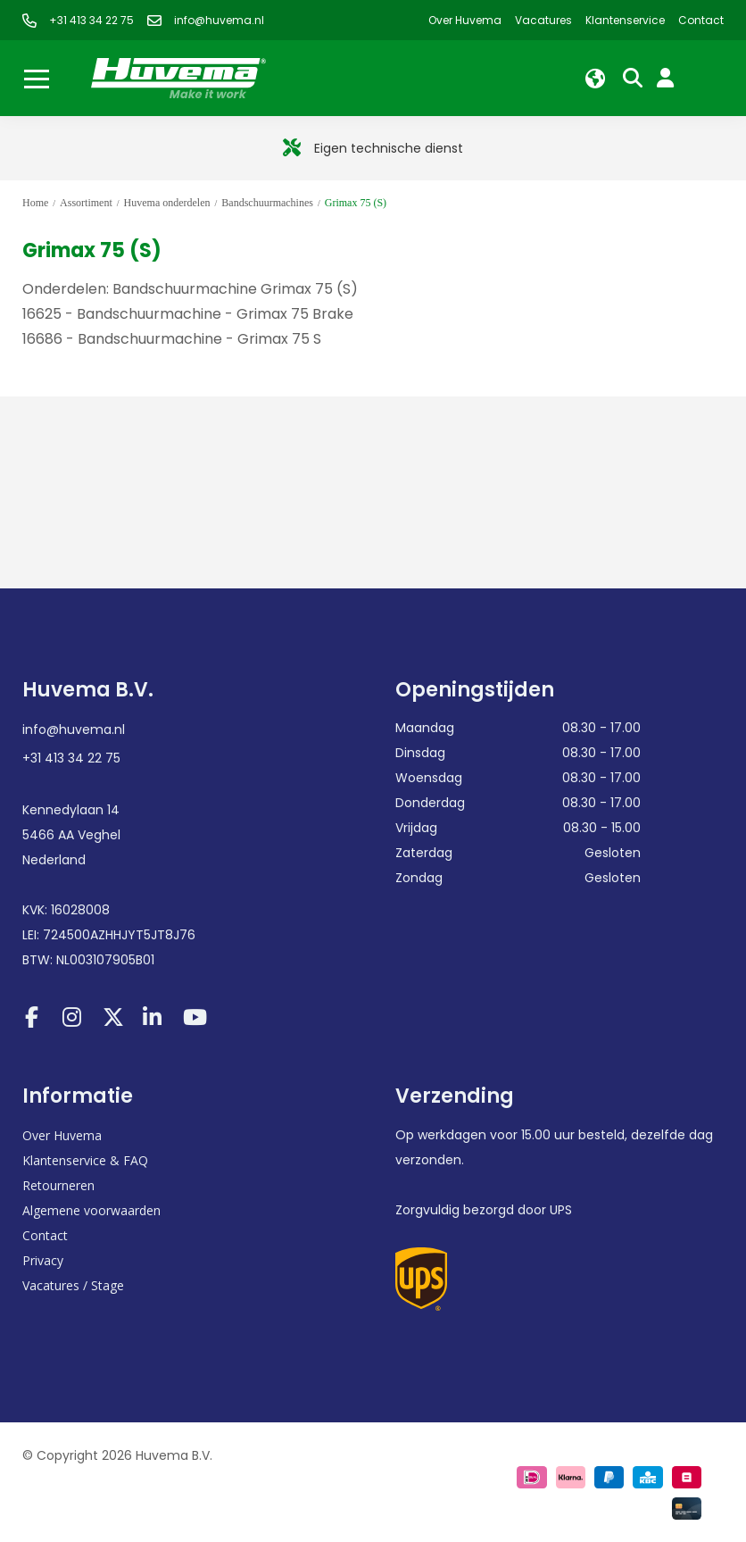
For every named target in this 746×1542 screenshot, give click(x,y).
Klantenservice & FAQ (85, 1160)
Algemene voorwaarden (91, 1210)
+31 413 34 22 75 (71, 758)
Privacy (42, 1260)
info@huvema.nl (73, 729)
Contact (45, 1235)
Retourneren (58, 1185)
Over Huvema (62, 1135)
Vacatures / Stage (73, 1285)
